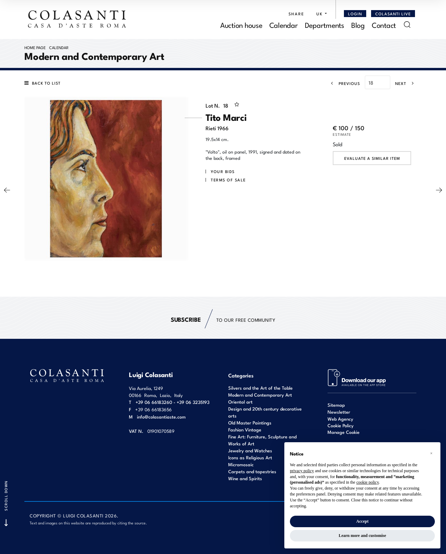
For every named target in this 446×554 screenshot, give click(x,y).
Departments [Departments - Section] (324, 24)
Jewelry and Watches (250, 450)
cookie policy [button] (367, 482)
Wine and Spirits (245, 478)
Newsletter (339, 411)
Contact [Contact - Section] (384, 24)
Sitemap (336, 404)
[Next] (407, 83)
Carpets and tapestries (252, 471)
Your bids (223, 171)
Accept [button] (362, 521)
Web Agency (340, 418)
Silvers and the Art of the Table (260, 387)
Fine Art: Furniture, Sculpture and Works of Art (262, 440)
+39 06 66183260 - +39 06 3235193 (172, 402)
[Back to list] (44, 83)
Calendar (59, 47)
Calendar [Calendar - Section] (283, 24)
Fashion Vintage (244, 429)
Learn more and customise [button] (362, 535)
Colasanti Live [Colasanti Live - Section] (393, 13)
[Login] (355, 13)
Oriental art (240, 401)
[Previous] (343, 83)
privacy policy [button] (302, 470)
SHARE (296, 13)
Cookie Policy (341, 425)
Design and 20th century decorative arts (265, 412)
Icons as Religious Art (250, 457)
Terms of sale (228, 179)
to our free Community (223, 319)
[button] (320, 13)
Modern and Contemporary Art (260, 394)
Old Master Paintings (249, 422)
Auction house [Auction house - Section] (241, 24)
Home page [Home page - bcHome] (35, 47)
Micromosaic (241, 464)
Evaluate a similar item (372, 158)
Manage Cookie (344, 432)
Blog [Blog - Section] (358, 24)
